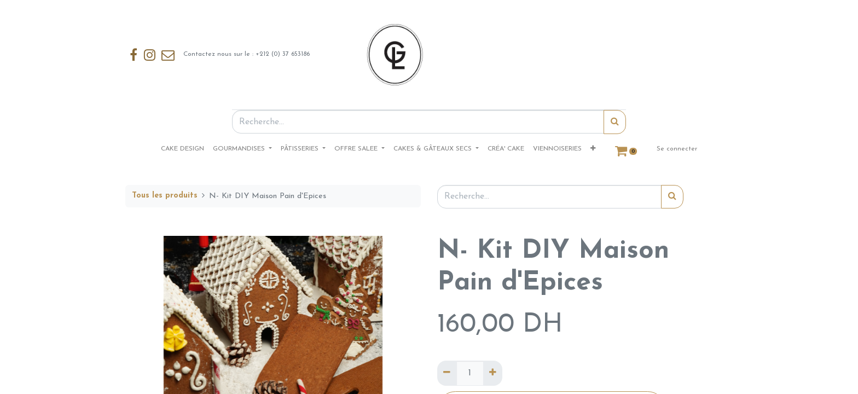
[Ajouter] (492, 373)
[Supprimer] (446, 373)
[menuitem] (182, 149)
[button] (593, 149)
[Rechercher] (615, 122)
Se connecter (677, 149)
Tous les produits (165, 196)
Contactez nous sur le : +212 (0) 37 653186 (219, 54)
